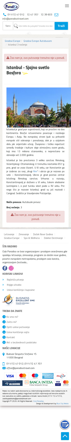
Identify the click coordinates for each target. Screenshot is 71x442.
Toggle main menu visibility (67, 5)
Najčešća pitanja (13, 279)
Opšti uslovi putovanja (18, 327)
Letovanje (9, 234)
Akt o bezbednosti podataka (21, 342)
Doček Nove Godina (43, 234)
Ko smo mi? (12, 316)
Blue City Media (62, 403)
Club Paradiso (38, 401)
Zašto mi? (11, 322)
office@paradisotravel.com (20, 368)
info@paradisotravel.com (15, 18)
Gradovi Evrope (12, 41)
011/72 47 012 (14, 363)
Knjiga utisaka (11, 284)
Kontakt (10, 337)
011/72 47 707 (33, 363)
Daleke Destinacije (53, 238)
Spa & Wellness (32, 238)
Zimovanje (24, 234)
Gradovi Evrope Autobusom (38, 41)
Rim (35, 171)
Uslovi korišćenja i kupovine (18, 290)
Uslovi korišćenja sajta (17, 332)
